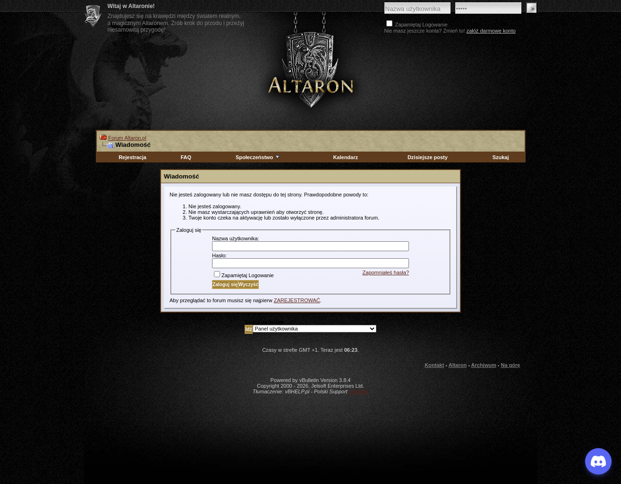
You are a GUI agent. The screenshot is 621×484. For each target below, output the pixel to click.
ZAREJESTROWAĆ (297, 300)
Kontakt (434, 365)
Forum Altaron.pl (127, 138)
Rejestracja (132, 157)
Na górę (510, 365)
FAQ (185, 157)
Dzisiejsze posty (428, 157)
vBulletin (359, 391)
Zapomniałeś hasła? (386, 272)
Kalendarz (345, 157)
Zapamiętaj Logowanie (244, 275)
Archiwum (483, 365)
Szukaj (501, 157)
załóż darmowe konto (491, 31)
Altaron (311, 69)
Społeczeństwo (258, 157)
